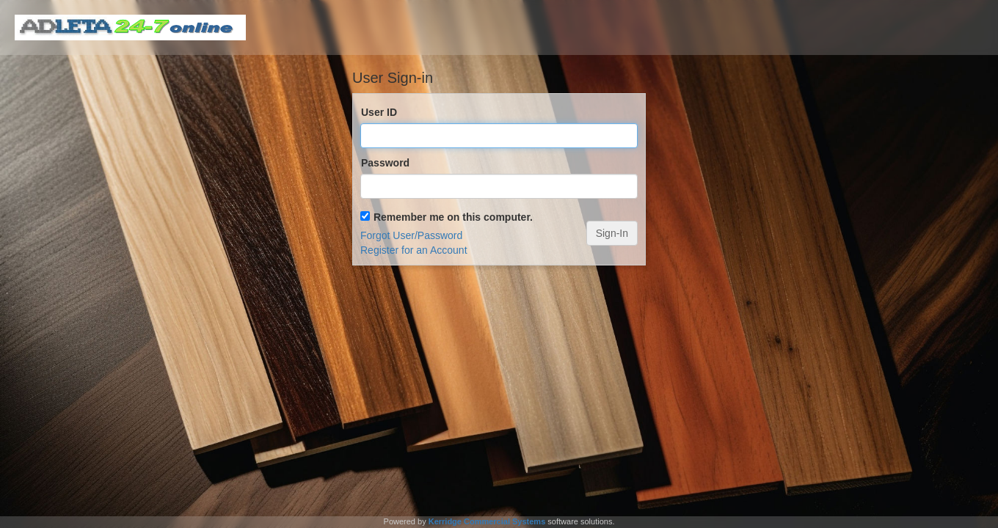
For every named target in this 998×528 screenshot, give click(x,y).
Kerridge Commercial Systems (487, 521)
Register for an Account (413, 250)
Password (385, 163)
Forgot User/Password (411, 235)
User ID (379, 112)
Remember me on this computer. (453, 217)
